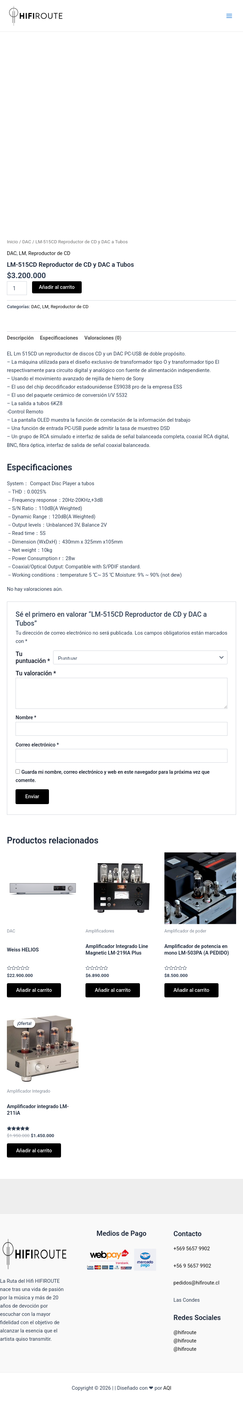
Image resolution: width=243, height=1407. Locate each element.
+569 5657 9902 (191, 1248)
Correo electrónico (37, 745)
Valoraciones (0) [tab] (102, 338)
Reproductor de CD (49, 253)
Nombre (26, 717)
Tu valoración (36, 673)
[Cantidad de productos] (17, 288)
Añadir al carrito (57, 287)
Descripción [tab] (20, 338)
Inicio (12, 241)
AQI (167, 1388)
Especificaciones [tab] (59, 338)
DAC (26, 241)
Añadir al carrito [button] (34, 990)
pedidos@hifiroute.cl (196, 1283)
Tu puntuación (33, 657)
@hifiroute (184, 1332)
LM (22, 253)
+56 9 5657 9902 (192, 1266)
